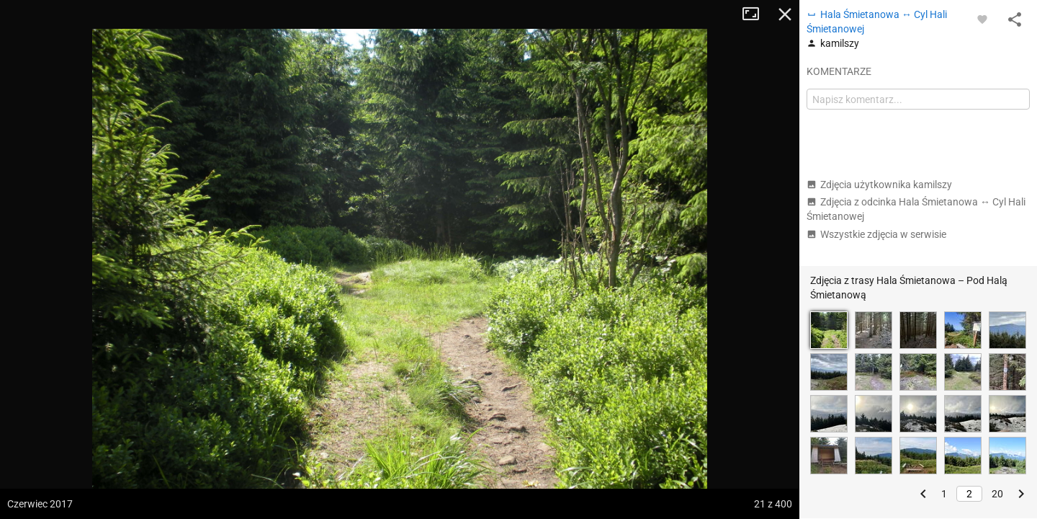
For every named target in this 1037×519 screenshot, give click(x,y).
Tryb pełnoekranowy (756, 14)
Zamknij (785, 14)
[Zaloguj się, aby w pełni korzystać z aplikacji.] (982, 19)
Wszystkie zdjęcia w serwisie (876, 234)
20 (997, 494)
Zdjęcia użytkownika (879, 184)
